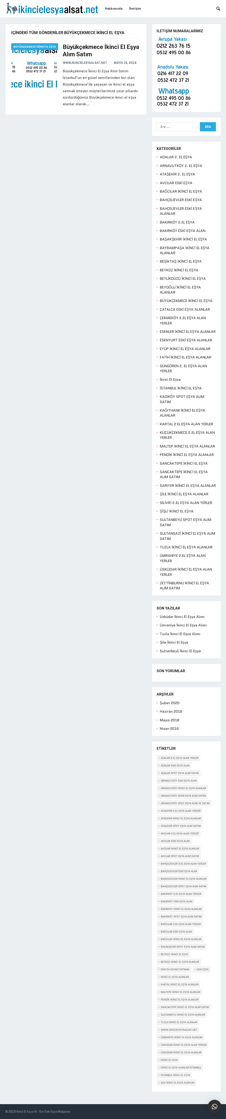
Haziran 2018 (171, 711)
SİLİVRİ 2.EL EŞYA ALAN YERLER (186, 502)
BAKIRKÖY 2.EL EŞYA (177, 222)
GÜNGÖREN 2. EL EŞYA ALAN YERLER (183, 368)
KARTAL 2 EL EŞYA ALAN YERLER (186, 424)
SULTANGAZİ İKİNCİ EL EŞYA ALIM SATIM (187, 536)
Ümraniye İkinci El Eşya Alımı (183, 625)
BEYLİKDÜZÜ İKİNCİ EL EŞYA (183, 278)
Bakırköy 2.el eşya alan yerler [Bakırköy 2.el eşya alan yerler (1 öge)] (181, 894)
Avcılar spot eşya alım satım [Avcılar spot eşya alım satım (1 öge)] (180, 856)
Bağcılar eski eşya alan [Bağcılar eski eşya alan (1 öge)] (176, 931)
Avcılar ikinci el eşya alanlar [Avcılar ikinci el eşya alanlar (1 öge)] (180, 848)
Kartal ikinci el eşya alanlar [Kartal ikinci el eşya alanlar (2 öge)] (180, 984)
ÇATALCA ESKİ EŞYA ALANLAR (185, 309)
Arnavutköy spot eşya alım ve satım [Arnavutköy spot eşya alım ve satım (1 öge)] (185, 803)
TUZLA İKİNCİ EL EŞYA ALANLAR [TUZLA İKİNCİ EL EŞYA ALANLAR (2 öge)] (179, 1022)
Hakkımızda (114, 8)
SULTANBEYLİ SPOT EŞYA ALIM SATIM (185, 522)
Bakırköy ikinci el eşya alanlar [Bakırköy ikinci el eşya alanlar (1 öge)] (181, 909)
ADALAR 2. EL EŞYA (176, 157)
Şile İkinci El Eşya (174, 642)
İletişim (135, 8)
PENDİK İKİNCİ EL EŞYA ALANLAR (187, 454)
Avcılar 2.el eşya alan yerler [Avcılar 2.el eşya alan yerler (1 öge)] (180, 833)
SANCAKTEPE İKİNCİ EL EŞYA (184, 463)
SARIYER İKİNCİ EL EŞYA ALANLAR (188, 485)
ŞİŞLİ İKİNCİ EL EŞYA (176, 511)
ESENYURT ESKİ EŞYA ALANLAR (186, 340)
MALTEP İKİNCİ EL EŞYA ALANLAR (187, 446)
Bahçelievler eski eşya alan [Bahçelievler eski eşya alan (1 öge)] (179, 871)
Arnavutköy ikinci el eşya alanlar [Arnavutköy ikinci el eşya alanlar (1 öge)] (183, 788)
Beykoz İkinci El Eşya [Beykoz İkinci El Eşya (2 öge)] (174, 954)
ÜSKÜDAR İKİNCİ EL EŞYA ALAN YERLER (186, 572)
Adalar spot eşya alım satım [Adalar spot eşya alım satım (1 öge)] (180, 773)
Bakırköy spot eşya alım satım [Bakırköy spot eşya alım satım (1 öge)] (181, 916)
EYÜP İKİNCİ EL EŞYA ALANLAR (185, 348)
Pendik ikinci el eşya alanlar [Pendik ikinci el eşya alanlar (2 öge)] (180, 999)
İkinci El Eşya (170, 379)
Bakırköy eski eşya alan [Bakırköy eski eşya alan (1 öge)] (176, 901)
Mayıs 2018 (169, 720)
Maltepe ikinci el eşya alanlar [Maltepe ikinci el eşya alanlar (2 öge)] (181, 992)
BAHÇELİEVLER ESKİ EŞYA (181, 199)
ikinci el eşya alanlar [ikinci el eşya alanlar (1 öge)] (175, 977)
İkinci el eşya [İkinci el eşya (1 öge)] (169, 1060)
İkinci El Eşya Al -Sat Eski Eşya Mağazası (43, 1111)
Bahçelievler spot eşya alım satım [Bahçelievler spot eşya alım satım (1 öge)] (183, 886)
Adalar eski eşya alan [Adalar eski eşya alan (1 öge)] (175, 765)
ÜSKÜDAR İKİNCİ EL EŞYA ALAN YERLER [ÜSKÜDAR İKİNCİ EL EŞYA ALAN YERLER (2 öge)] (184, 1045)
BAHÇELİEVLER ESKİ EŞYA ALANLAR (181, 211)
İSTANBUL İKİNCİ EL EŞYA (181, 388)
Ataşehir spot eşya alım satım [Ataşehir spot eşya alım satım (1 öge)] (181, 826)
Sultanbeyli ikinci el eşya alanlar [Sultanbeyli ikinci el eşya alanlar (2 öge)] (183, 1015)
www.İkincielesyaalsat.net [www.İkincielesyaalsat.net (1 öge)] (179, 1030)
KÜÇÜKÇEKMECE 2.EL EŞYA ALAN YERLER (187, 435)
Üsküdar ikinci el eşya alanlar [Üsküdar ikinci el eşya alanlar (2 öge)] (181, 1052)
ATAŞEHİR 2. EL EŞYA (177, 174)
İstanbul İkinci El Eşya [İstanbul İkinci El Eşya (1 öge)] (175, 1075)
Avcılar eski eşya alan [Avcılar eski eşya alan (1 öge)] (175, 841)
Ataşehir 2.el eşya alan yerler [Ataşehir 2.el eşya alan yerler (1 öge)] (181, 811)
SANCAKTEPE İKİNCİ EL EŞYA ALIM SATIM (184, 474)
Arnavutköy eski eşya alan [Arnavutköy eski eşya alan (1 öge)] (179, 780)
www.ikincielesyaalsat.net (85, 63)
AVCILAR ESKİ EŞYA (176, 183)
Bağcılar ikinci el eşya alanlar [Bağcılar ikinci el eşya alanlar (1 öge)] (181, 939)
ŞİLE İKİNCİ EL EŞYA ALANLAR (184, 494)
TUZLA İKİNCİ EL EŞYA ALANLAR (186, 547)
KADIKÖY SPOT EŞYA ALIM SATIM (182, 399)
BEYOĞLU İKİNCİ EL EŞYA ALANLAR (180, 290)
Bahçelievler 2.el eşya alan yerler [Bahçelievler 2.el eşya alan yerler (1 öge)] (183, 864)
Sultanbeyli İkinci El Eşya (180, 651)
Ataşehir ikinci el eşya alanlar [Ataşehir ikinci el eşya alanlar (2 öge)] (181, 818)
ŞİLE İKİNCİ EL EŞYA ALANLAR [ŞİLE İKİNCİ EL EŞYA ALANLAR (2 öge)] (178, 1082)
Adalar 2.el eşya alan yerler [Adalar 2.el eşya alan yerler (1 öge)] (180, 758)
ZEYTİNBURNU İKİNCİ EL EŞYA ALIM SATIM (184, 585)
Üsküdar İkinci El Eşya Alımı (182, 616)
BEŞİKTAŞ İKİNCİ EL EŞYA (181, 261)
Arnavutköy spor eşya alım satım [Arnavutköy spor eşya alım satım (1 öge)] (183, 796)
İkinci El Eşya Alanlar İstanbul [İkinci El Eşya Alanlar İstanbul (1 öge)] (181, 1067)
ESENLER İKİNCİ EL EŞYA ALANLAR (188, 331)
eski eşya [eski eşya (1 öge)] (203, 969)
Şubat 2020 (170, 703)
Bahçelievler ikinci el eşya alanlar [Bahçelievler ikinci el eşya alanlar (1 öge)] (184, 879)
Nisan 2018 (169, 728)
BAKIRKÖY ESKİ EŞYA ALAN (182, 230)
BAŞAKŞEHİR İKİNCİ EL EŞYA (183, 239)
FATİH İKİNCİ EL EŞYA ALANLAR (185, 357)
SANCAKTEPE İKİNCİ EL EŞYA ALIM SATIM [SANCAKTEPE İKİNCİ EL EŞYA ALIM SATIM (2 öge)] (185, 1007)
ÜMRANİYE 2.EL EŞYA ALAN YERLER (183, 558)
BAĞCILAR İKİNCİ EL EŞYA (181, 191)
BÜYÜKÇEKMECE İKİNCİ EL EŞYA (35, 47)
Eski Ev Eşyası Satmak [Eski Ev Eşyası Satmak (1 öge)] (175, 969)
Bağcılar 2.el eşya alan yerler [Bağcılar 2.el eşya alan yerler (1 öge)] (181, 924)
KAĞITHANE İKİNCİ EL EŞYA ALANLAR (182, 413)
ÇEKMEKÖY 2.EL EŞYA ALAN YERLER (183, 320)
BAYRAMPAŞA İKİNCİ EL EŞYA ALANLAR (185, 250)
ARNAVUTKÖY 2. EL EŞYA (181, 165)
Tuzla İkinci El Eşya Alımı (180, 633)
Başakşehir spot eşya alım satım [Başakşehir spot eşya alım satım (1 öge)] (183, 947)
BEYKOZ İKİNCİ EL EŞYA (179, 270)
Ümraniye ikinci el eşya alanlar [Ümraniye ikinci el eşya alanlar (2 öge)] (182, 1037)
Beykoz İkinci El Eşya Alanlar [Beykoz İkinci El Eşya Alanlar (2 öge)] (180, 962)
